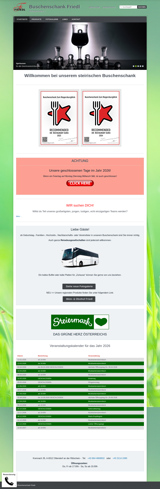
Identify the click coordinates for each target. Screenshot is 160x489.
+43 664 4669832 (96, 458)
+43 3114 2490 (120, 458)
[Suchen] (142, 7)
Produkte (36, 19)
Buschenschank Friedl (54, 6)
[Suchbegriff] (128, 7)
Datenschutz (108, 7)
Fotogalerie (52, 19)
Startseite (22, 19)
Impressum (94, 7)
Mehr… (19, 216)
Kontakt (76, 19)
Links (65, 19)
